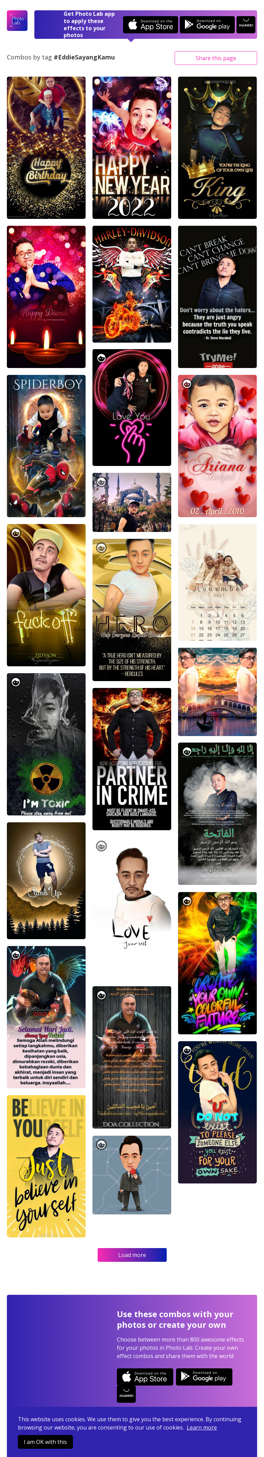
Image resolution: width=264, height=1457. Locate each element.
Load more (132, 1255)
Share (216, 58)
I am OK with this (45, 1442)
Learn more (202, 1427)
